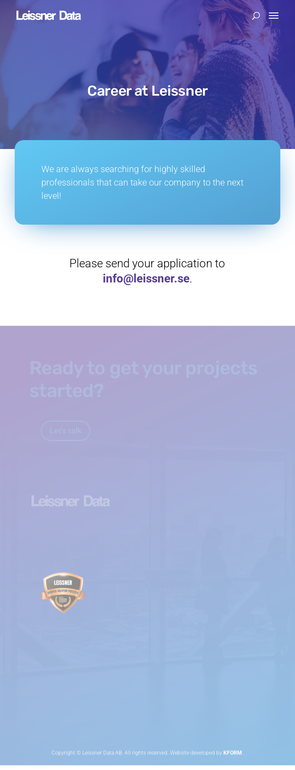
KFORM (232, 750)
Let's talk (49, 428)
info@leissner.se (146, 278)
